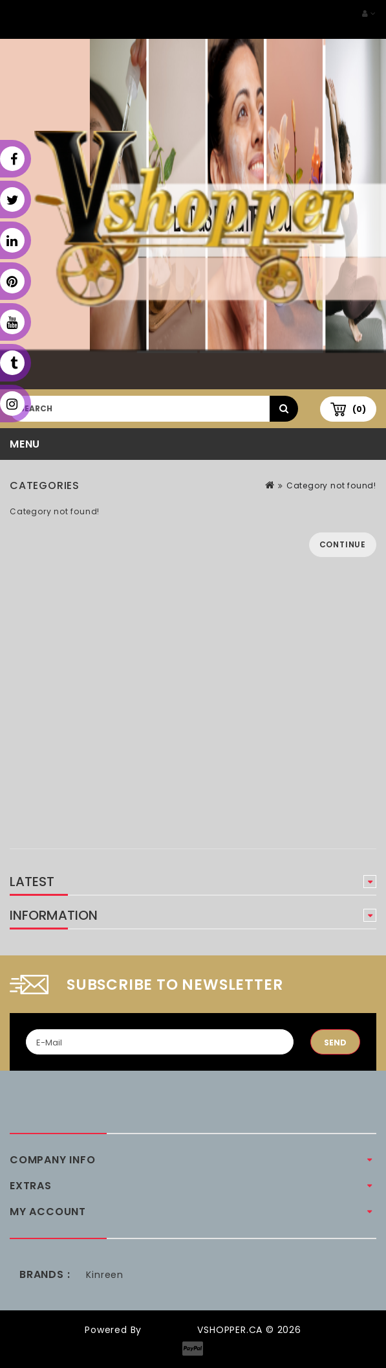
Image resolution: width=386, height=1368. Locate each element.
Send (335, 1042)
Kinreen (104, 1274)
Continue (342, 544)
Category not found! (331, 485)
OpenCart (169, 1329)
